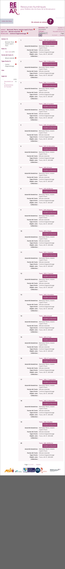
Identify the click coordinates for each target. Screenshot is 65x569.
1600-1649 (8, 52)
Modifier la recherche (60, 29)
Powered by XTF (60, 18)
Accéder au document (49, 43)
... (58, 35)
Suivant (62, 35)
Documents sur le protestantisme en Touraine (8, 84)
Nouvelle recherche (58, 31)
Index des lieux (7, 21)
